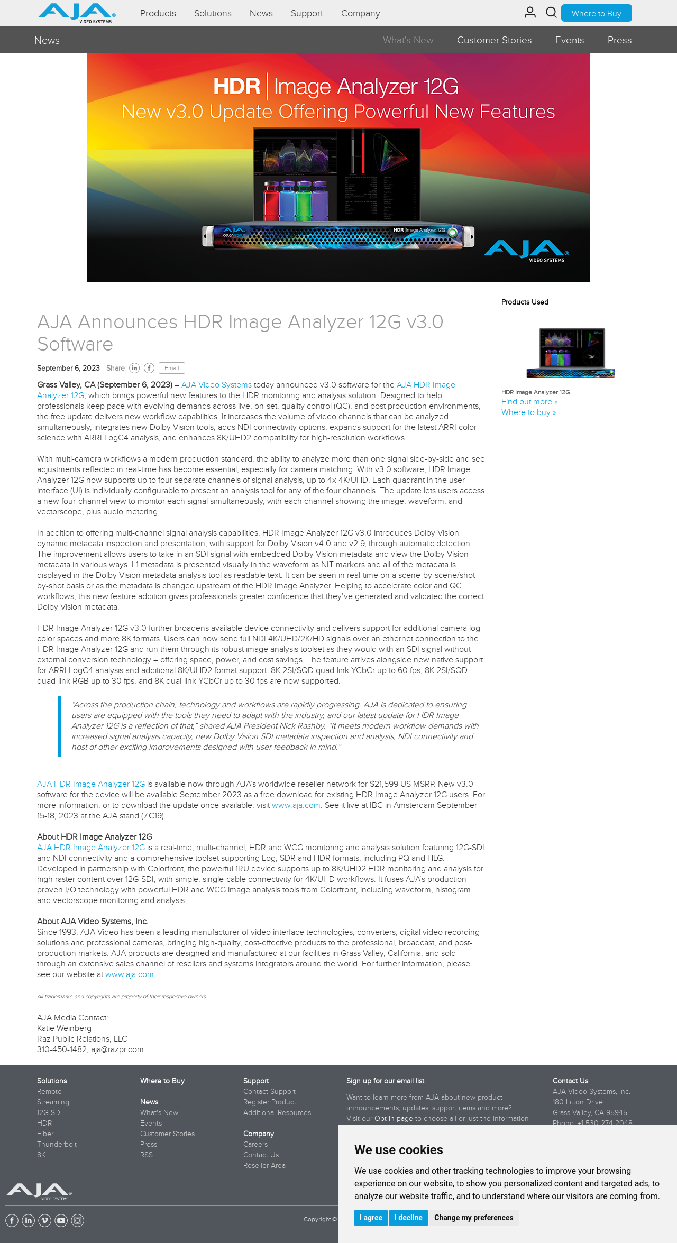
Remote (49, 1091)
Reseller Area (264, 1165)
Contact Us (261, 1154)
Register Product (269, 1102)
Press (620, 39)
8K (41, 1154)
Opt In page (393, 1118)
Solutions (52, 1080)
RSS (146, 1154)
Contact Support (269, 1091)
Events (569, 39)
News (149, 1102)
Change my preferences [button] (473, 1217)
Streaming (53, 1102)
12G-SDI (49, 1112)
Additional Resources (277, 1112)
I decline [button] (409, 1217)
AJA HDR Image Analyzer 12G (91, 783)
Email (171, 368)
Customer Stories (494, 39)
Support (256, 1080)
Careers (255, 1144)
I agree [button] (371, 1217)
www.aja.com (296, 805)
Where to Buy (596, 13)
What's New (408, 39)
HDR (44, 1123)
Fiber (45, 1133)
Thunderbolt (57, 1144)
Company (258, 1133)
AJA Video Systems (216, 384)
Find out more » (529, 401)
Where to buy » (528, 412)
